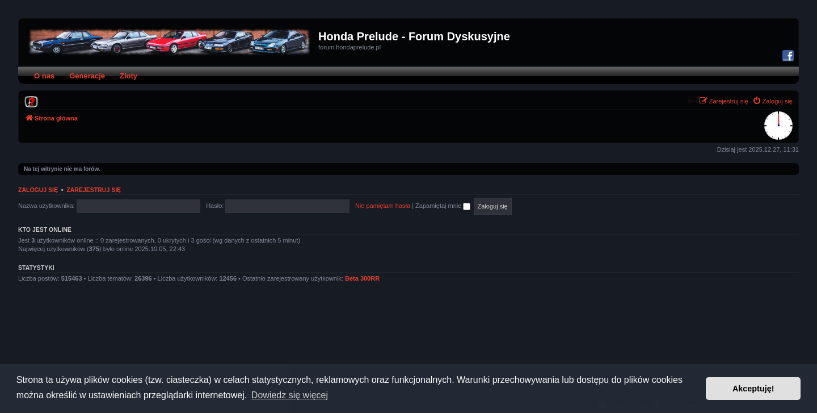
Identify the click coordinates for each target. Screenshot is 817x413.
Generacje (87, 76)
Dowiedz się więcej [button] (289, 395)
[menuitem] (31, 101)
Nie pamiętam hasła (382, 205)
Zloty (128, 76)
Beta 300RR (362, 278)
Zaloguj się (38, 189)
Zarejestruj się (93, 189)
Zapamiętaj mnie (442, 205)
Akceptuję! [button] (753, 388)
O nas (44, 76)
